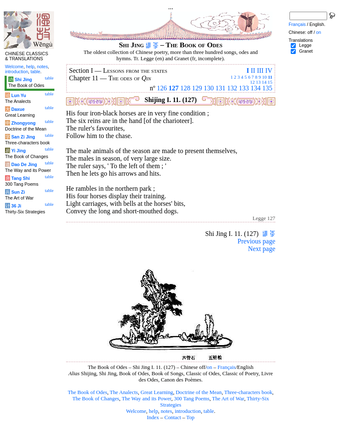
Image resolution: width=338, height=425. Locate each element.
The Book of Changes (95, 399)
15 (270, 81)
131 (220, 88)
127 (174, 88)
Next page (261, 248)
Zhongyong (23, 122)
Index (153, 417)
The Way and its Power (146, 399)
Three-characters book (248, 392)
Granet (306, 51)
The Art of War (228, 399)
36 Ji (16, 205)
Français (227, 367)
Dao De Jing (24, 164)
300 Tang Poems (192, 399)
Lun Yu (18, 95)
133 (244, 88)
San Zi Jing (23, 136)
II (253, 70)
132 (232, 88)
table (209, 411)
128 (185, 88)
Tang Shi (20, 178)
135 (267, 88)
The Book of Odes (87, 392)
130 (209, 88)
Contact (172, 417)
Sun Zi (18, 192)
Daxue (18, 109)
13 (258, 81)
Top (190, 417)
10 (264, 76)
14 (264, 81)
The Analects (124, 392)
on (209, 367)
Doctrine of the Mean (199, 392)
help (153, 411)
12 (252, 81)
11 (270, 76)
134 (256, 88)
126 (162, 88)
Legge (305, 45)
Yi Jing (18, 150)
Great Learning (157, 392)
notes (166, 411)
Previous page (256, 241)
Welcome (136, 411)
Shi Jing (23, 79)
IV (268, 70)
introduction (188, 411)
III (260, 70)
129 (197, 88)
